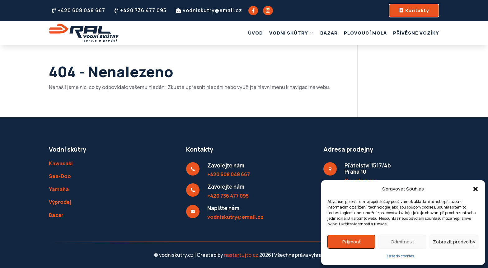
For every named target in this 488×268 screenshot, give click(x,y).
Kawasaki (61, 163)
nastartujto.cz (241, 255)
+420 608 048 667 (78, 10)
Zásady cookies (400, 256)
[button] (475, 189)
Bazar (329, 33)
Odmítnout (402, 241)
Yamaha (59, 189)
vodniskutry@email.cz (209, 10)
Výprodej (60, 202)
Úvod (255, 33)
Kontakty (414, 10)
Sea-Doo (60, 176)
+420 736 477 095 (141, 10)
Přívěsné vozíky (416, 33)
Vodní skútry (291, 33)
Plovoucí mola (365, 33)
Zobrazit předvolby (454, 241)
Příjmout (351, 241)
